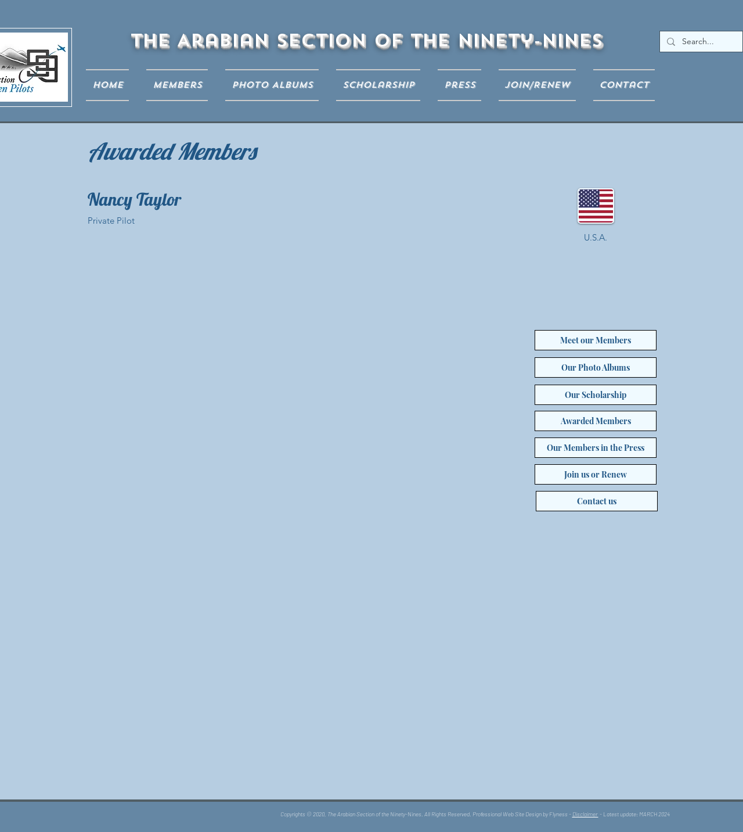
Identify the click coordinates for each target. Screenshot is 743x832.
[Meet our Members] (596, 340)
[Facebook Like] (162, 816)
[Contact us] (597, 501)
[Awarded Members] (596, 421)
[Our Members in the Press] (596, 447)
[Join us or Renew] (596, 474)
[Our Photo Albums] (596, 367)
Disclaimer (585, 814)
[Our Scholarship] (596, 395)
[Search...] (700, 41)
